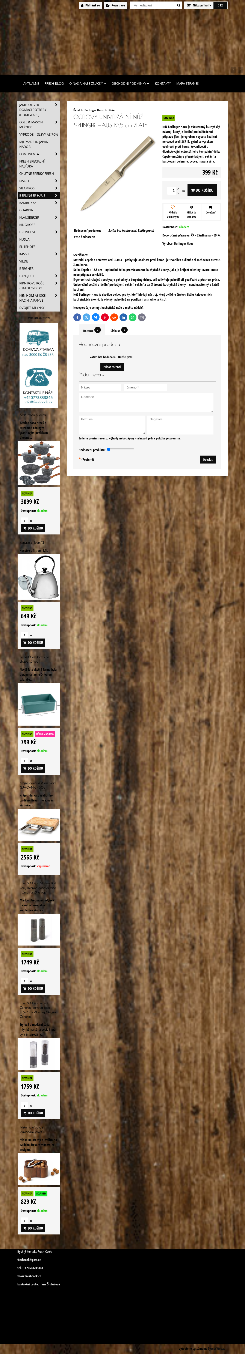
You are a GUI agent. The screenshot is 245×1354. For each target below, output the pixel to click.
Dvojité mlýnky (31, 307)
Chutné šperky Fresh (36, 173)
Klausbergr (39, 217)
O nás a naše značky (87, 83)
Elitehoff (27, 246)
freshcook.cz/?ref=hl (39, 318)
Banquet (39, 275)
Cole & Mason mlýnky (39, 125)
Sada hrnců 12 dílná (33, 415)
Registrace (115, 5)
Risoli (39, 180)
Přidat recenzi (112, 367)
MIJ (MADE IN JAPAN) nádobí (34, 144)
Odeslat (208, 459)
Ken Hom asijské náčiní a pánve (39, 298)
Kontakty (163, 83)
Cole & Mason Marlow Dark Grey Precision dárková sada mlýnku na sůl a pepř (38, 887)
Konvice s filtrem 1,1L (32, 542)
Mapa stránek (187, 83)
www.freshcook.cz (29, 1276)
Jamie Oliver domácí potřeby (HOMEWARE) (39, 109)
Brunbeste (39, 232)
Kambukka (39, 202)
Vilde (23, 261)
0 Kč (220, 5)
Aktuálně (31, 83)
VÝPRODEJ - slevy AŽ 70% (38, 134)
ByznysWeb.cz (216, 1348)
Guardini (26, 210)
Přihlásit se (90, 5)
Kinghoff (27, 225)
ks (26, 521)
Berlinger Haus (39, 195)
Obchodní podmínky (130, 83)
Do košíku (202, 190)
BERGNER (26, 268)
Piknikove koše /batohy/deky (39, 286)
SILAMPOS (39, 188)
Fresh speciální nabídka (32, 164)
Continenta (39, 154)
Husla (24, 239)
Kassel (39, 254)
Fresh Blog (54, 83)
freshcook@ (24, 1259)
